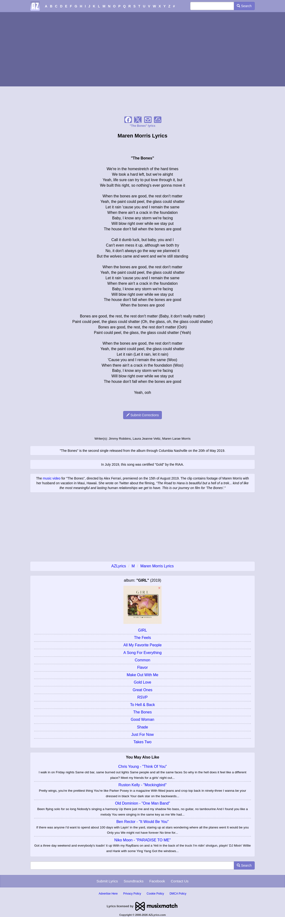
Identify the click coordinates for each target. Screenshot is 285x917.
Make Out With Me (142, 675)
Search (244, 6)
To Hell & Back (142, 705)
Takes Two (142, 742)
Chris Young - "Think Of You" (142, 766)
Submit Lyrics (107, 881)
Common (142, 660)
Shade (142, 727)
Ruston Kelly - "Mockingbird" (142, 785)
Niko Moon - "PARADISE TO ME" (142, 840)
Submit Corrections (142, 415)
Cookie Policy (155, 893)
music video (51, 478)
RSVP (142, 697)
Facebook (157, 881)
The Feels (142, 638)
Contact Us (180, 881)
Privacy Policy (132, 893)
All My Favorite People (142, 645)
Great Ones (143, 690)
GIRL (142, 630)
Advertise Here (108, 893)
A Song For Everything (142, 653)
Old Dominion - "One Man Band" (142, 803)
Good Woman (142, 719)
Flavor (142, 667)
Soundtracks (133, 881)
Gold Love (142, 682)
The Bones (142, 712)
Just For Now (142, 735)
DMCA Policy (177, 893)
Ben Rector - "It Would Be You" (142, 822)
